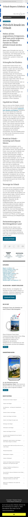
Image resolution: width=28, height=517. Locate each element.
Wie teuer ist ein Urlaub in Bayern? (10, 399)
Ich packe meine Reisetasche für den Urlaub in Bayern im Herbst (12, 436)
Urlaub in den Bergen (7, 403)
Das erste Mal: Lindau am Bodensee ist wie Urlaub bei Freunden (13, 473)
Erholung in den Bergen (8, 423)
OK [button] (14, 514)
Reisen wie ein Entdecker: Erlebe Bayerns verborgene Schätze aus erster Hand (11, 478)
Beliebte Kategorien (24, 1)
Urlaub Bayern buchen (9, 277)
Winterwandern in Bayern (8, 454)
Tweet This (9, 246)
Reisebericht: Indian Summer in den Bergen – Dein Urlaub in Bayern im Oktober (12, 441)
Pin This (18, 246)
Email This (23, 246)
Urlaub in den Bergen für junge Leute (10, 420)
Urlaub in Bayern (7, 278)
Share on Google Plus (14, 246)
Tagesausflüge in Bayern (9, 273)
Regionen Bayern (7, 272)
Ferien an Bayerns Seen (9, 269)
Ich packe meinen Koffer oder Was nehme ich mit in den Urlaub (13, 446)
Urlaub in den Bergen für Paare (9, 431)
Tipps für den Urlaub (6, 21)
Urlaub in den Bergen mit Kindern (9, 416)
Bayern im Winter (7, 268)
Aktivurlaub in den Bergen (8, 427)
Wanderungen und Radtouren (11, 280)
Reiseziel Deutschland (7, 450)
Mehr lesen (5, 346)
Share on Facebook (5, 246)
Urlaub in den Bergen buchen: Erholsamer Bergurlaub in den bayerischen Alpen (11, 463)
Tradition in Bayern (8, 276)
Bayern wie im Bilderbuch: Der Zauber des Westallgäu (11, 483)
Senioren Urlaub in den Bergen (9, 412)
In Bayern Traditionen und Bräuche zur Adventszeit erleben (11, 468)
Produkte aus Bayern (8, 270)
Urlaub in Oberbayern (7, 458)
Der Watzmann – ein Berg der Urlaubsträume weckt (12, 408)
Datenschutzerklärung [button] (8, 510)
